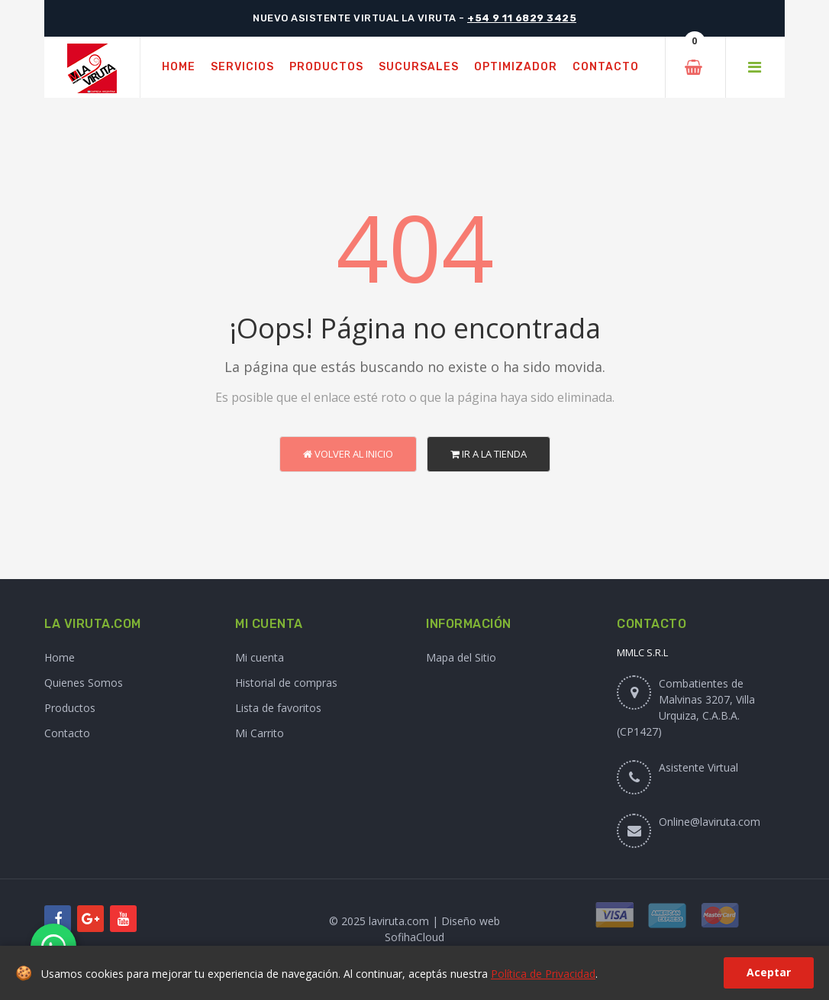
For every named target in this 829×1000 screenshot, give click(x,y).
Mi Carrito (259, 733)
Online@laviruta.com (709, 821)
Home (59, 657)
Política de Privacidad (543, 973)
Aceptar (769, 972)
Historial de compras (286, 682)
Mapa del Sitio (461, 657)
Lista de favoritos (278, 708)
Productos (69, 708)
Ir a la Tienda (488, 454)
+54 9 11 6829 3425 (521, 18)
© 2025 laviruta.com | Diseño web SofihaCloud (414, 929)
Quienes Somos (83, 682)
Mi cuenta (259, 657)
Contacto (67, 733)
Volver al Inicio (348, 454)
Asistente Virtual (698, 767)
